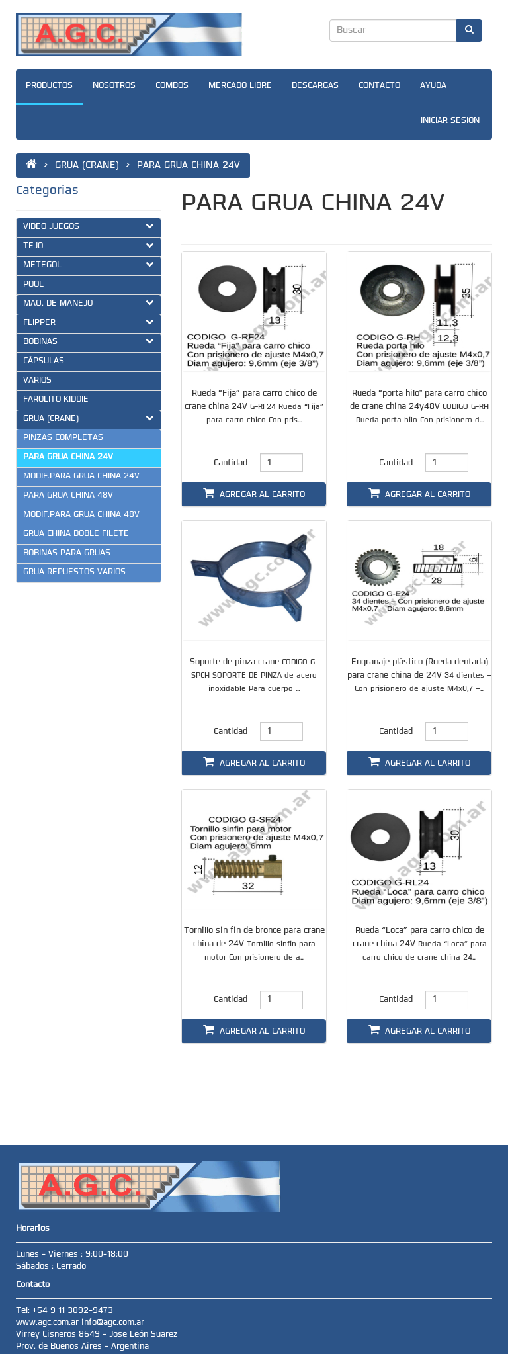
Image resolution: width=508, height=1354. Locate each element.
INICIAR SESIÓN (450, 121)
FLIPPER (88, 322)
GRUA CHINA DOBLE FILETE (76, 534)
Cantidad (230, 463)
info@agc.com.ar (112, 1323)
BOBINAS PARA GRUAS (66, 553)
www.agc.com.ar (48, 1323)
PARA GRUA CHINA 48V (68, 496)
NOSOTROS (114, 86)
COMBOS (172, 86)
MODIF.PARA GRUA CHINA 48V (81, 515)
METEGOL (88, 264)
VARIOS (37, 380)
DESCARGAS (315, 86)
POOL (33, 285)
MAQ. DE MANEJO (88, 303)
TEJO (88, 245)
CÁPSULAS (43, 361)
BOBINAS (88, 341)
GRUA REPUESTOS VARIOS (74, 572)
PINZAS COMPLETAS (63, 438)
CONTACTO (379, 86)
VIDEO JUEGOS (88, 226)
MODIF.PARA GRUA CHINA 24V (81, 476)
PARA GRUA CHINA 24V (68, 457)
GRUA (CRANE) (88, 418)
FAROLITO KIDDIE (56, 400)
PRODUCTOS (49, 86)
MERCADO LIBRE (240, 86)
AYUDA (433, 86)
